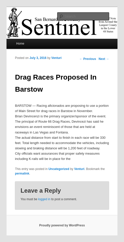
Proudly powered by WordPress (62, 225)
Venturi (56, 58)
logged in (44, 199)
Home (20, 43)
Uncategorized (58, 169)
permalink (22, 173)
